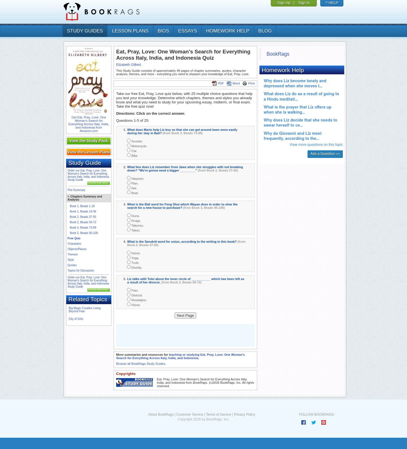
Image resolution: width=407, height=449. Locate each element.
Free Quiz (74, 238)
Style (71, 259)
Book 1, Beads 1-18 (82, 206)
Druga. (134, 220)
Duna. (133, 215)
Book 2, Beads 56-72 (83, 222)
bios (163, 31)
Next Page (185, 315)
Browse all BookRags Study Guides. (141, 363)
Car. (132, 150)
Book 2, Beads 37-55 (83, 216)
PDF (218, 83)
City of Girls (76, 318)
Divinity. (134, 267)
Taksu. (133, 230)
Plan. (132, 183)
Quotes (72, 265)
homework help (227, 31)
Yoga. (133, 257)
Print (249, 83)
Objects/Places (77, 249)
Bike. (132, 155)
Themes (73, 254)
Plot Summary (76, 190)
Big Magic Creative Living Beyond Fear (85, 310)
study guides (85, 31)
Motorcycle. (137, 146)
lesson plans (130, 31)
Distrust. (135, 295)
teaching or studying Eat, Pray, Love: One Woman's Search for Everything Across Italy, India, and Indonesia (180, 356)
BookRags (278, 54)
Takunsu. (135, 225)
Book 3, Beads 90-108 (84, 233)
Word (233, 83)
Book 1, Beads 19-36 (83, 211)
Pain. (132, 290)
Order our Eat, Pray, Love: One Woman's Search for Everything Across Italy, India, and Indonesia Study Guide (88, 175)
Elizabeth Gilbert (128, 65)
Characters (74, 243)
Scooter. (135, 141)
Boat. (133, 192)
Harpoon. (135, 178)
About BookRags (161, 415)
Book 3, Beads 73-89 (83, 227)
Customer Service (189, 415)
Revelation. (137, 300)
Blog (265, 31)
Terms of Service (218, 415)
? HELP (332, 3)
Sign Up (283, 3)
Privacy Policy (244, 415)
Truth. (133, 262)
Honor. (133, 253)
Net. (132, 188)
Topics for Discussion (81, 270)
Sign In (303, 3)
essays (187, 31)
